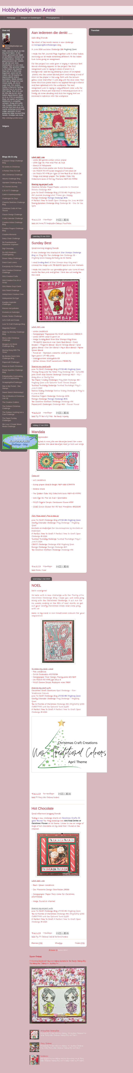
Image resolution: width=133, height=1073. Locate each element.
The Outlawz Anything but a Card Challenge (13, 413)
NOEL (36, 585)
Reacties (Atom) (62, 950)
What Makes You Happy (61, 195)
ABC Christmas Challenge (12, 175)
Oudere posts (80, 943)
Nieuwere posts (37, 943)
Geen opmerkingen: (49, 793)
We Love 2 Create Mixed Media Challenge (11, 425)
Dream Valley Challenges (12, 258)
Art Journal (39, 223)
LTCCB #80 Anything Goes (69, 192)
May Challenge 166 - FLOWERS (71, 372)
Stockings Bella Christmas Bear (50, 1031)
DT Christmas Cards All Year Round (50, 936)
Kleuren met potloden (10, 308)
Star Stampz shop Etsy (62, 262)
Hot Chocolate (43, 808)
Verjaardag (65, 416)
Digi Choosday (8, 248)
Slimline (38, 570)
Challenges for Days (10, 198)
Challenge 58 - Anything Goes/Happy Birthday (54, 256)
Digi (37, 416)
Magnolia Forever (9, 328)
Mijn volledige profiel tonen (12, 118)
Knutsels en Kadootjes (11, 312)
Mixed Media (67, 223)
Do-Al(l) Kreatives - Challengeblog (9, 253)
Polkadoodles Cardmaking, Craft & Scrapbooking (12, 377)
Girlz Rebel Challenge (10, 290)
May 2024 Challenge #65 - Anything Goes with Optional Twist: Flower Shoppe (56, 381)
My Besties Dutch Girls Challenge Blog (11, 357)
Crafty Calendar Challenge (12, 218)
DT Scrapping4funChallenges (53, 223)
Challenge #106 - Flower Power (65, 404)
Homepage (11, 18)
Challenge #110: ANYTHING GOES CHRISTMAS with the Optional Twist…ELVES (58, 705)
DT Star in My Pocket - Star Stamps (50, 416)
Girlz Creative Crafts (10, 276)
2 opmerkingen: (48, 933)
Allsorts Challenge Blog (11, 179)
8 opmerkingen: (48, 219)
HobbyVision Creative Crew (13, 294)
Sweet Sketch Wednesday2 (13, 392)
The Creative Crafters (10, 402)
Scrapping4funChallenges (12, 382)
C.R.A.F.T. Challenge (10, 191)
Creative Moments (9, 234)
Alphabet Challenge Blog (11, 183)
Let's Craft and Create (10, 320)
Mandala (38, 432)
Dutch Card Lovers (9, 262)
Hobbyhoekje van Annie (29, 10)
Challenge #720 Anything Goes (61, 544)
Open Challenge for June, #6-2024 (68, 200)
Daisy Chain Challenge (11, 238)
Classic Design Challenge (12, 215)
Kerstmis (56, 797)
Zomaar (44, 570)
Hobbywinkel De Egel (10, 298)
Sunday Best (41, 243)
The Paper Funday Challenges (9, 419)
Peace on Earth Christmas (12, 366)
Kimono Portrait (35, 956)
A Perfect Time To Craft (11, 171)
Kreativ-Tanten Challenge (12, 316)
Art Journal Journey (9, 187)
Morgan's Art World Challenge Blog (9, 345)
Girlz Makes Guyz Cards (11, 286)
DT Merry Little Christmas (44, 797)
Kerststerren (44, 1056)
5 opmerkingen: (48, 566)
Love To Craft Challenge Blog (13, 324)
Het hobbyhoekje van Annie (13, 47)
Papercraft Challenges (11, 362)
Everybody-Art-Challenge (12, 266)
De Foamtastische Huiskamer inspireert (10, 243)
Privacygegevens (53, 18)
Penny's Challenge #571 (57, 547)
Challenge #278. (62, 396)
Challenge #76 (67, 401)
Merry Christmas (46, 1043)
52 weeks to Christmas (11, 167)
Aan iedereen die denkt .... (52, 33)
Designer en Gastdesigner (31, 18)
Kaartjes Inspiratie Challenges (9, 303)
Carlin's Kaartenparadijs (11, 194)
